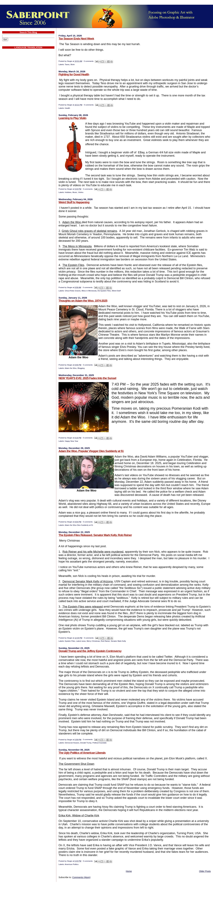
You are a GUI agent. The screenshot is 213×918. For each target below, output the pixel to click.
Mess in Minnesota (89, 291)
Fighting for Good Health (74, 74)
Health (67, 108)
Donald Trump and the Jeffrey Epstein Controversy (90, 651)
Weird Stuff (116, 291)
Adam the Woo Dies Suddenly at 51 (79, 525)
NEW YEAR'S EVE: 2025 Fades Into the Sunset (87, 378)
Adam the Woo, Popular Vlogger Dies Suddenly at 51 (91, 451)
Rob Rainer (105, 641)
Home (129, 871)
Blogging (81, 368)
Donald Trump (85, 743)
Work (72, 64)
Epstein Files (70, 641)
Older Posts (205, 871)
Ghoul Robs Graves (72, 291)
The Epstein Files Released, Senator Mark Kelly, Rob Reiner (95, 535)
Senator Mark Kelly (118, 641)
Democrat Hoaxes (72, 743)
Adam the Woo (71, 368)
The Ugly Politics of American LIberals (82, 752)
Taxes (67, 64)
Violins (80, 192)
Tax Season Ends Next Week (76, 38)
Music (74, 192)
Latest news (81, 641)
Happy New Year (71, 441)
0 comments (88, 61)
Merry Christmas (93, 641)
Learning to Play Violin (72, 118)
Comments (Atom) (81, 877)
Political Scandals (99, 743)
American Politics (72, 864)
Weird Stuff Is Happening (74, 202)
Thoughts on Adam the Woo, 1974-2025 (83, 300)
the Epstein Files (104, 291)
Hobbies (68, 192)
